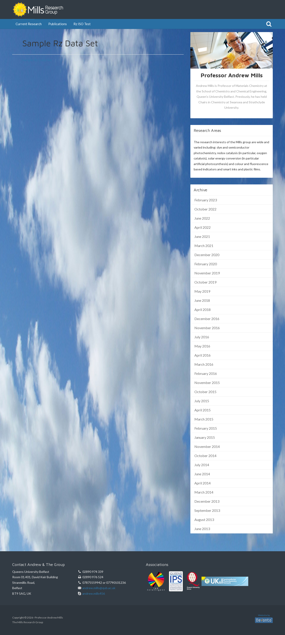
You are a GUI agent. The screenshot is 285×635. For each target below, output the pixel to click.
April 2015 (202, 410)
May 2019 (202, 291)
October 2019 (205, 282)
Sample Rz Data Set (37, 60)
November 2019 (207, 273)
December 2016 (206, 318)
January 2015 (204, 437)
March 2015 (203, 419)
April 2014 (202, 483)
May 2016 (202, 346)
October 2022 (205, 209)
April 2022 (202, 227)
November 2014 (207, 446)
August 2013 (204, 519)
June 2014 (202, 474)
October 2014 (205, 455)
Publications (57, 24)
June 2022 (202, 218)
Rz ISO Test (82, 24)
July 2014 (201, 465)
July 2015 (201, 401)
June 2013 (202, 529)
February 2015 (205, 428)
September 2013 (207, 510)
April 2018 (202, 309)
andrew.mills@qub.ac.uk (98, 588)
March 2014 (203, 492)
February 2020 (205, 264)
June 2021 (202, 236)
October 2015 (205, 392)
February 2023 (205, 200)
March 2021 (203, 245)
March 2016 (203, 364)
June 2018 (202, 300)
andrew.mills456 (93, 593)
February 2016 (205, 373)
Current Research (29, 24)
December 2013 (206, 501)
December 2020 (206, 255)
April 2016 (202, 355)
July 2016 (201, 337)
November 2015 (207, 382)
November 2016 (207, 328)
